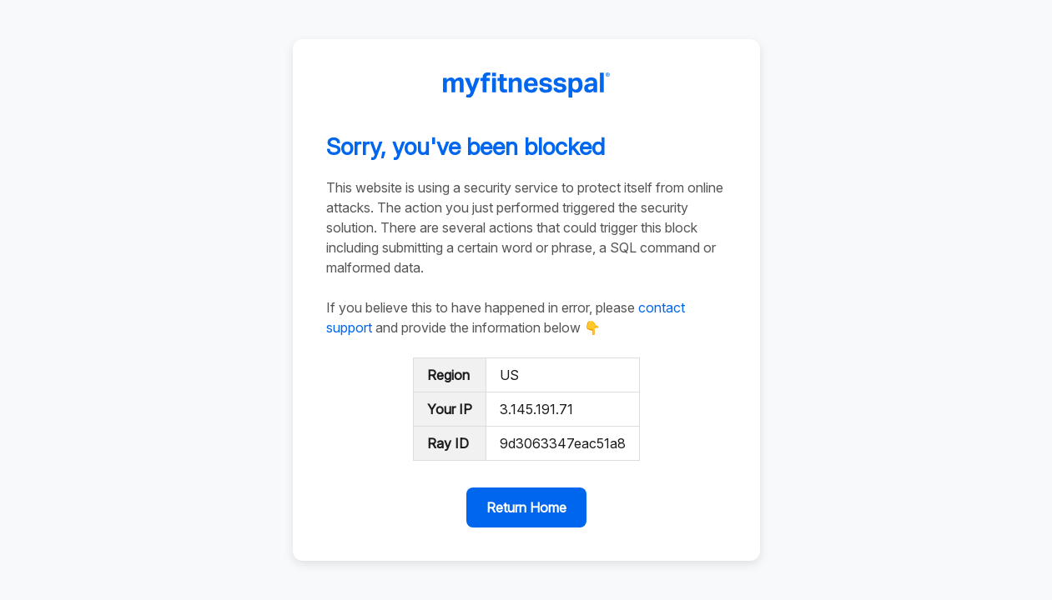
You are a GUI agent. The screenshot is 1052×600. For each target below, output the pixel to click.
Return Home (526, 507)
